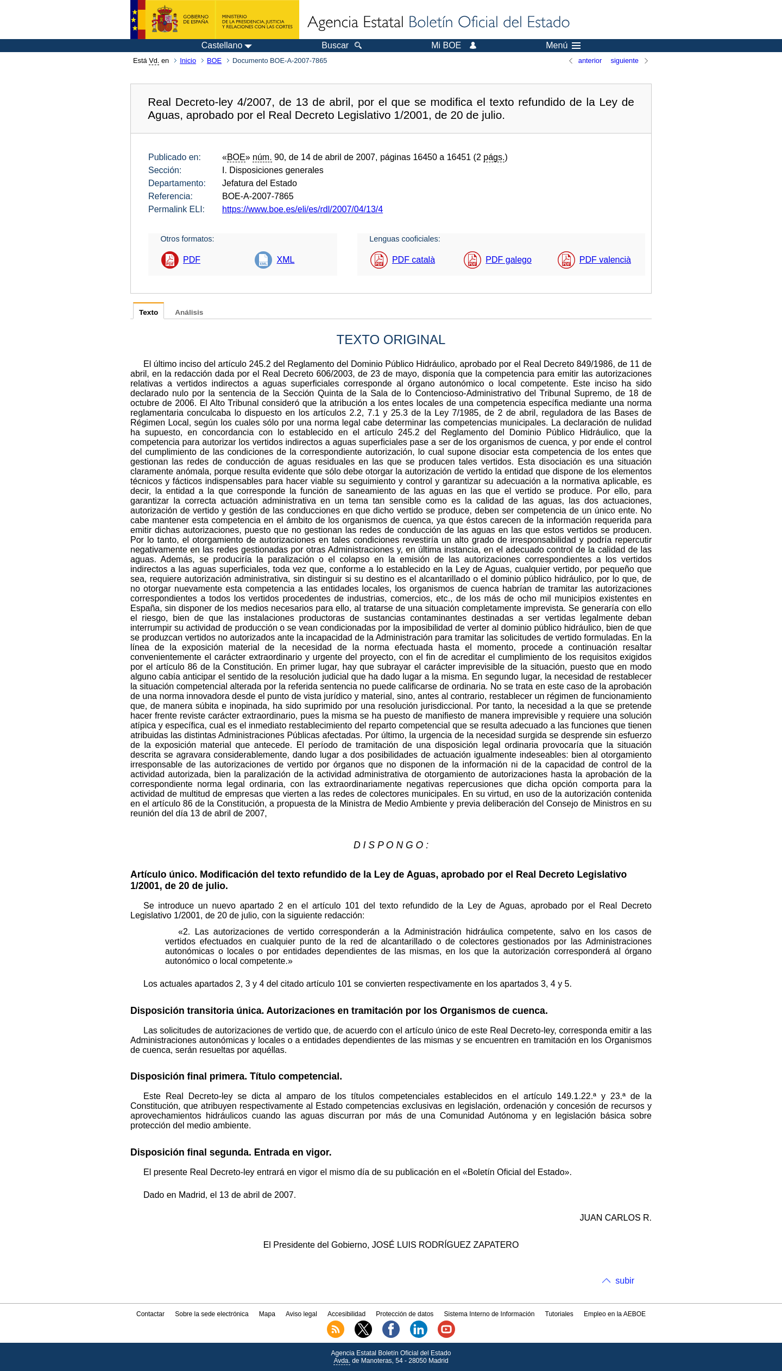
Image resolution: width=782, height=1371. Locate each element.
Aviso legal (301, 1314)
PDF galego (508, 259)
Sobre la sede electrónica (211, 1314)
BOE (214, 60)
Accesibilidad (346, 1314)
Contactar (150, 1314)
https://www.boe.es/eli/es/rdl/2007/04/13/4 (302, 209)
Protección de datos (404, 1314)
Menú (563, 45)
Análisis (189, 312)
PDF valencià (605, 259)
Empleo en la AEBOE (615, 1314)
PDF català (413, 259)
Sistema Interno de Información (489, 1314)
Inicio (188, 60)
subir (624, 1280)
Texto (148, 312)
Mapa (267, 1314)
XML (285, 259)
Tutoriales (559, 1314)
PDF (191, 259)
